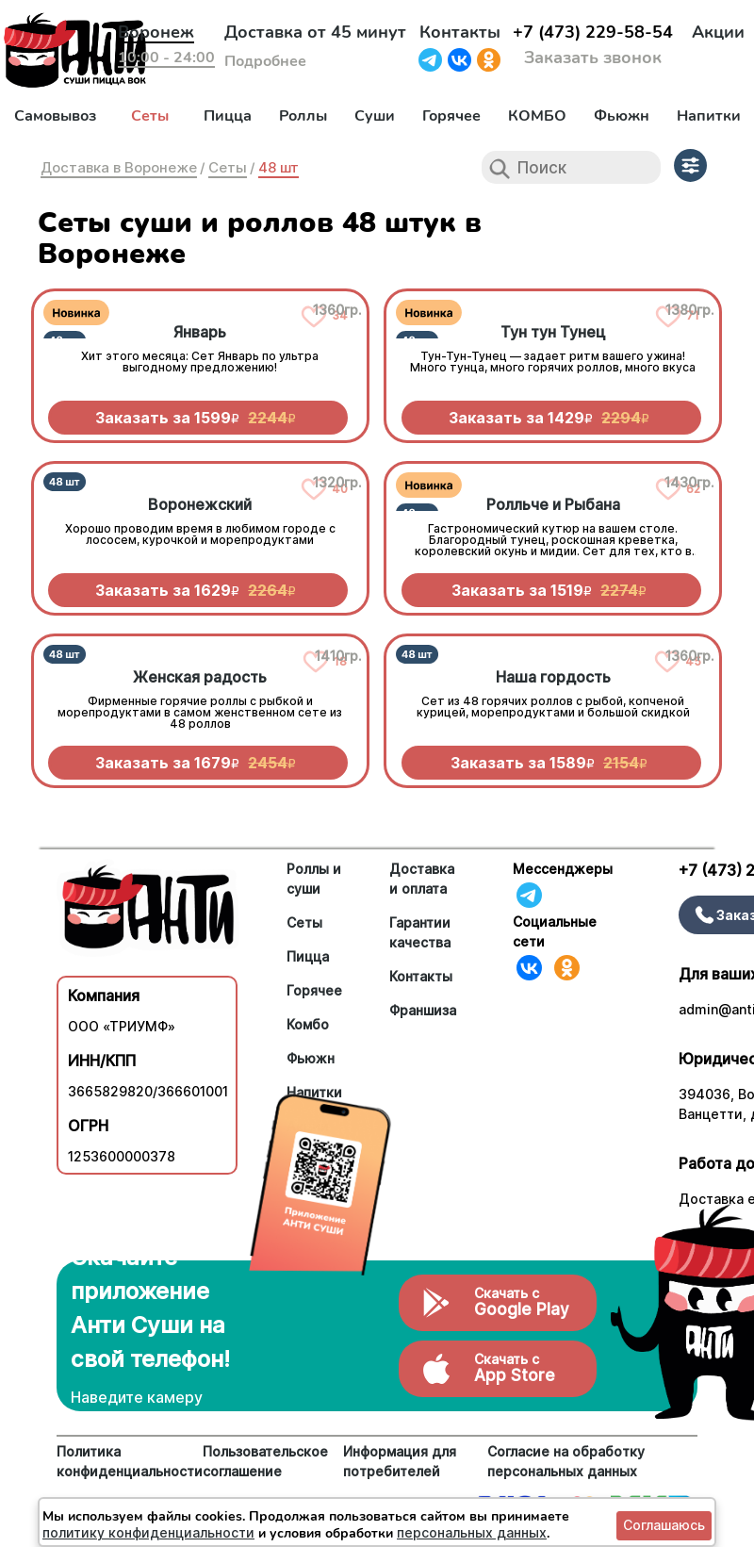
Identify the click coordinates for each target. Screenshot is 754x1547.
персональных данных (472, 1532)
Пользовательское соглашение (265, 1461)
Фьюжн (621, 116)
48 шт (278, 167)
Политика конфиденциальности (130, 1461)
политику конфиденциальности (148, 1532)
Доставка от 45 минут (315, 32)
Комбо (308, 1024)
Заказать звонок (593, 57)
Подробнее (265, 61)
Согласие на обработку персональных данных (566, 1461)
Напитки (709, 116)
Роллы (303, 116)
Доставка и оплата (421, 879)
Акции (718, 32)
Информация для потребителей (399, 1461)
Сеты (150, 116)
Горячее (451, 116)
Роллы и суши (314, 879)
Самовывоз (55, 116)
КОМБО (537, 116)
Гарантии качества (420, 932)
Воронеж (156, 32)
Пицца (228, 116)
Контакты (459, 32)
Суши (374, 116)
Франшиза (422, 1010)
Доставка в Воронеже (119, 167)
